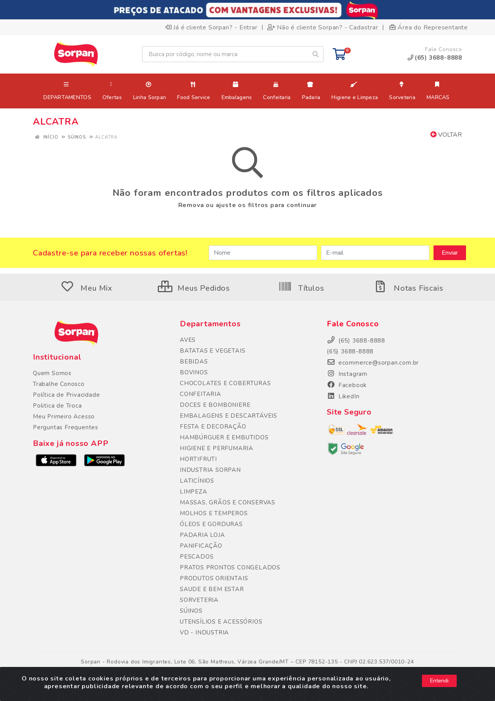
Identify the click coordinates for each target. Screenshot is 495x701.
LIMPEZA (193, 491)
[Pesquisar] (315, 54)
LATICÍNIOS (197, 481)
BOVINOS (194, 372)
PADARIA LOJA (202, 535)
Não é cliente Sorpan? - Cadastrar (322, 27)
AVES (188, 340)
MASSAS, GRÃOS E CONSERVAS (227, 502)
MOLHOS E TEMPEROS (214, 513)
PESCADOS (196, 556)
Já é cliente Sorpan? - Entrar (212, 27)
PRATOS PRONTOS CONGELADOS (230, 567)
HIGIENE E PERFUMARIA (216, 448)
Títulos (301, 288)
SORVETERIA (199, 600)
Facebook (347, 385)
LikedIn (343, 396)
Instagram (347, 374)
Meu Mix (87, 288)
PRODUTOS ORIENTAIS (214, 578)
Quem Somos (52, 373)
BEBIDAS (194, 361)
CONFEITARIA (200, 394)
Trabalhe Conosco (59, 384)
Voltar (446, 134)
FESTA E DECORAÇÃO (213, 426)
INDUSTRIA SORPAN (210, 470)
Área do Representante (428, 27)
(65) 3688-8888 (350, 351)
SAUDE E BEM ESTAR (212, 589)
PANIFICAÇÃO (201, 546)
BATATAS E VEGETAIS (212, 351)
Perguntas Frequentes (65, 427)
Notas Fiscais (408, 288)
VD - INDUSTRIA (204, 632)
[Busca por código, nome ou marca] (225, 54)
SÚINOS (191, 611)
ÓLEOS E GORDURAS (211, 524)
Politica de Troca (57, 406)
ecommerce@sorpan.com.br (373, 363)
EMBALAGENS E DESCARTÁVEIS (228, 416)
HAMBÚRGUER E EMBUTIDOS (224, 437)
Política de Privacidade (66, 395)
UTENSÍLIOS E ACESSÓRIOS (221, 622)
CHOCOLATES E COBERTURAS (225, 383)
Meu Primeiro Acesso (64, 416)
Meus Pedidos (194, 288)
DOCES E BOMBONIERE (215, 405)
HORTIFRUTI (198, 459)
